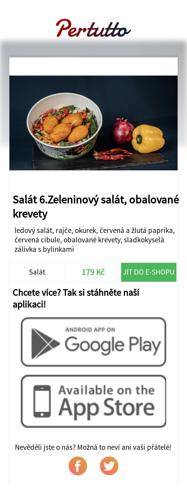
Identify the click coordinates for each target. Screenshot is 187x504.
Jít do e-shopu (148, 272)
